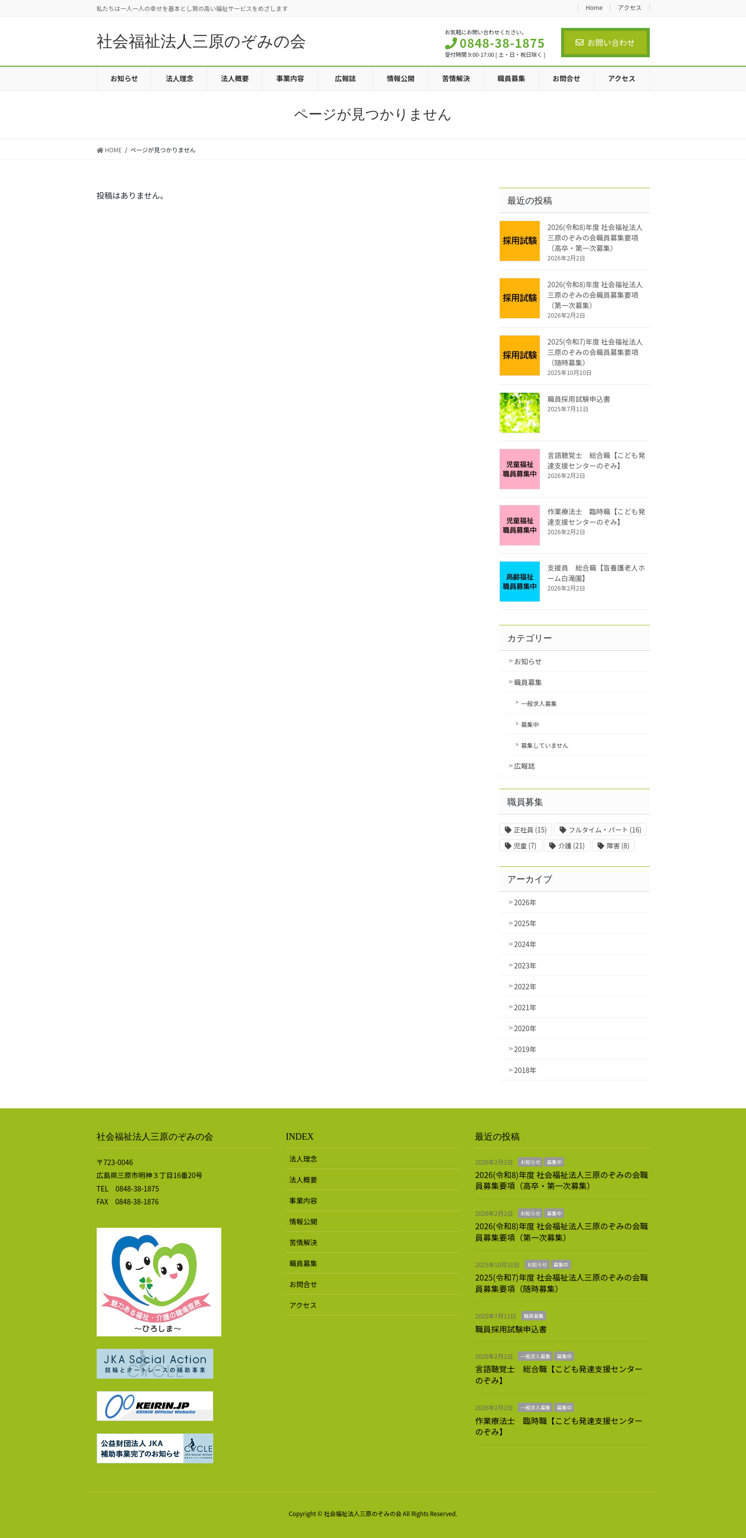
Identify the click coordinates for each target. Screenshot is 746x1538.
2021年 (525, 1007)
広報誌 (524, 766)
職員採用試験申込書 (579, 399)
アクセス (629, 7)
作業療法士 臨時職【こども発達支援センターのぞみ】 (596, 516)
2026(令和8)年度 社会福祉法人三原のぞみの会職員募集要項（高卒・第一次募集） (595, 237)
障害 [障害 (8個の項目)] (617, 845)
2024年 (525, 944)
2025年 (525, 923)
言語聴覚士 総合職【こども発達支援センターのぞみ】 (596, 460)
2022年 (525, 986)
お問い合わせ (605, 42)
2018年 (525, 1070)
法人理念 (303, 1159)
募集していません (545, 745)
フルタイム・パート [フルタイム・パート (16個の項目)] (605, 829)
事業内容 (303, 1200)
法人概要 (303, 1179)
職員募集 (528, 682)
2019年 (525, 1049)
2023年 (525, 965)
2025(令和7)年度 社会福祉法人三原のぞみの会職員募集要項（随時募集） (595, 352)
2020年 (525, 1028)
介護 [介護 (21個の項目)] (571, 845)
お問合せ (303, 1284)
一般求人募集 (539, 703)
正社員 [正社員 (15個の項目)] (530, 829)
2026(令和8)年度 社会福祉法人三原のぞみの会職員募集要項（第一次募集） (595, 294)
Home (594, 7)
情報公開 (303, 1221)
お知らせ (528, 661)
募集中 (530, 724)
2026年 (525, 902)
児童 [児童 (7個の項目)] (525, 845)
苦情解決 (303, 1242)
